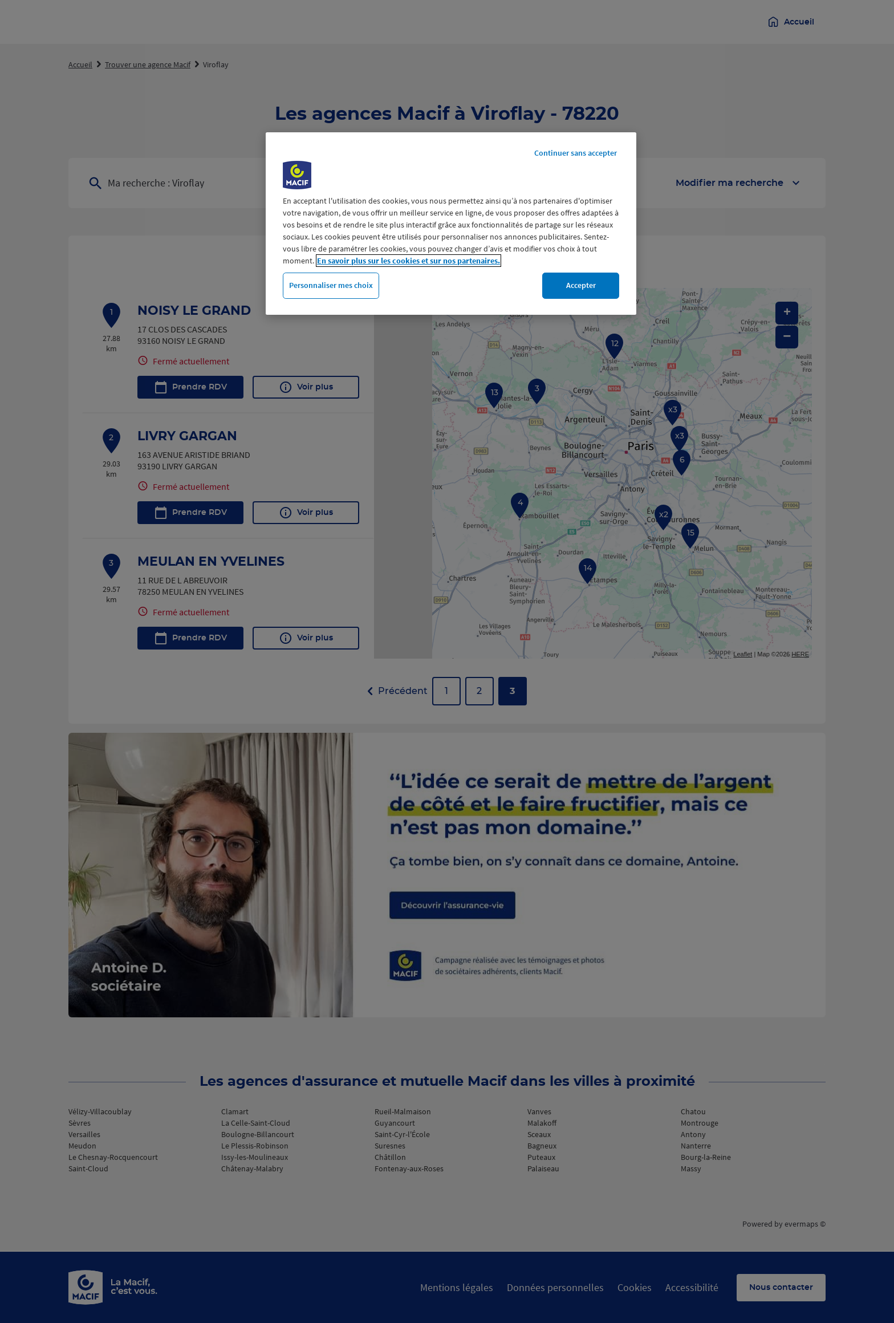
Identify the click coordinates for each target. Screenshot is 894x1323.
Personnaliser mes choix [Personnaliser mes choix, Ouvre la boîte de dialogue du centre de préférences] (331, 285)
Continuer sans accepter (575, 153)
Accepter (581, 285)
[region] (451, 223)
